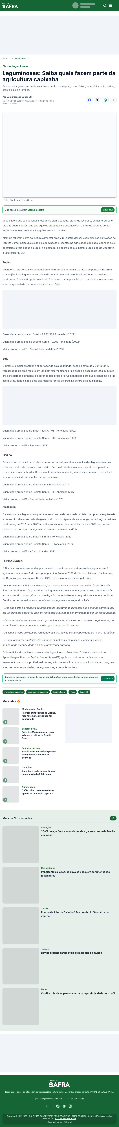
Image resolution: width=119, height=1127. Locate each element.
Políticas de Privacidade (65, 1118)
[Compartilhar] (113, 100)
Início (5, 58)
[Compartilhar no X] (97, 100)
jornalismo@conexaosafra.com (48, 1099)
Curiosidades (19, 58)
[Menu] (110, 5)
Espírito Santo (59, 692)
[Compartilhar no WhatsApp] (105, 100)
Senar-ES (84, 692)
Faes (73, 692)
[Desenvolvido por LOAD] (68, 1122)
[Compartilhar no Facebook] (89, 100)
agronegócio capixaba (38, 692)
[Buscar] (105, 5)
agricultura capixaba (13, 692)
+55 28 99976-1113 (75, 1099)
